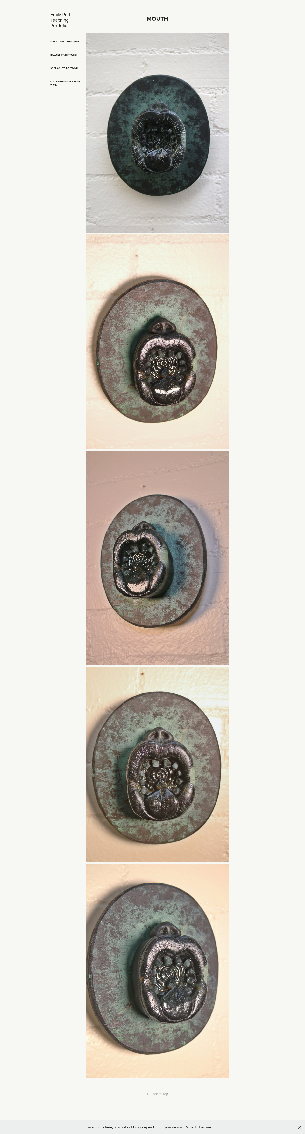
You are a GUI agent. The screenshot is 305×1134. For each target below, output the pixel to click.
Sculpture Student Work (65, 41)
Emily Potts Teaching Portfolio (62, 20)
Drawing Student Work (63, 54)
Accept (191, 1127)
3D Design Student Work (64, 68)
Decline (205, 1127)
